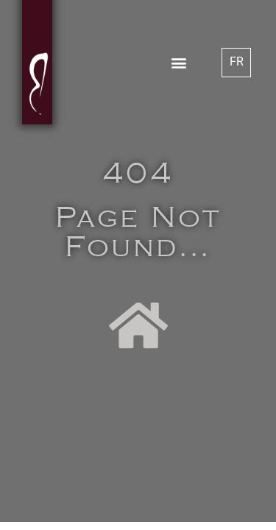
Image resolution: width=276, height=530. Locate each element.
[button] (178, 62)
